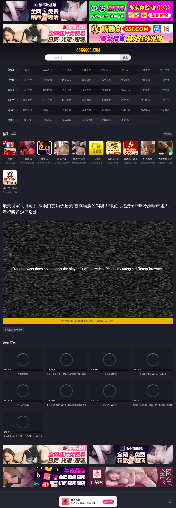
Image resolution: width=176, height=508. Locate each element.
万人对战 (66, 69)
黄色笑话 (145, 110)
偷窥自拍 (27, 100)
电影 (11, 90)
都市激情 (27, 110)
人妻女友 (66, 110)
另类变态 (165, 90)
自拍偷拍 (47, 79)
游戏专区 (86, 69)
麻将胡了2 (106, 69)
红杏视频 (106, 120)
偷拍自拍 (47, 90)
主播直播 (145, 79)
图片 (11, 100)
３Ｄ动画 (86, 79)
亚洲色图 (47, 100)
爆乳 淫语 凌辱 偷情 (13, 329)
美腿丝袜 (106, 100)
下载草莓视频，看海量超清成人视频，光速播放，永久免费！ (116, 321)
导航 (11, 120)
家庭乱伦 (47, 110)
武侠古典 (86, 110)
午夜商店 (47, 120)
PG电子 (27, 69)
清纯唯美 (125, 100)
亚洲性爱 (27, 90)
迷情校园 (106, 110)
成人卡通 (66, 90)
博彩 (11, 70)
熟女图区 (145, 100)
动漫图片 (86, 100)
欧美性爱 (86, 90)
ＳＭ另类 (165, 79)
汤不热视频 (86, 120)
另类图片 (165, 100)
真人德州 (47, 69)
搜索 (125, 57)
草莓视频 (66, 120)
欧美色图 (66, 100)
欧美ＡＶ (66, 79)
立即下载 (108, 501)
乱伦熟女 (145, 90)
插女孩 (27, 120)
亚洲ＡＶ (27, 79)
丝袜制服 (125, 79)
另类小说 (125, 110)
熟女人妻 (106, 79)
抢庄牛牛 (165, 69)
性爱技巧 (165, 110)
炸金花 (125, 69)
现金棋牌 (145, 69)
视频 (11, 80)
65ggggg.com (88, 50)
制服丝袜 (106, 90)
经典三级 (125, 90)
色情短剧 (125, 120)
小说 (11, 110)
